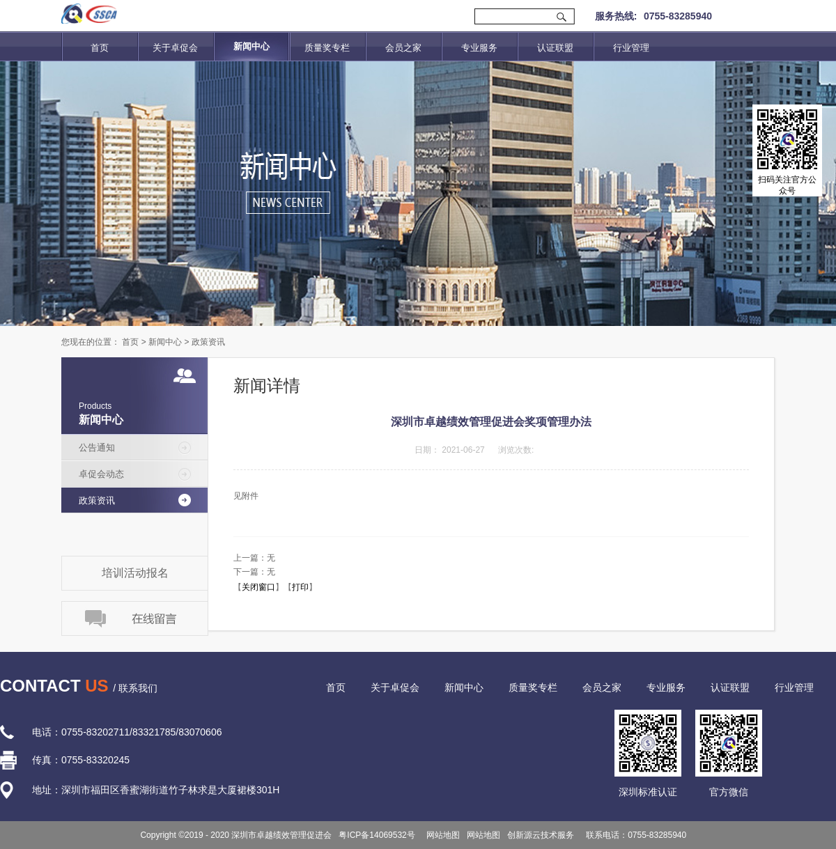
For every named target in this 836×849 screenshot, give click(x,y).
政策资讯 (208, 342)
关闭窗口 (258, 587)
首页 (100, 47)
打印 (300, 587)
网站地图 (441, 835)
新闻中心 (165, 342)
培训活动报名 (135, 573)
